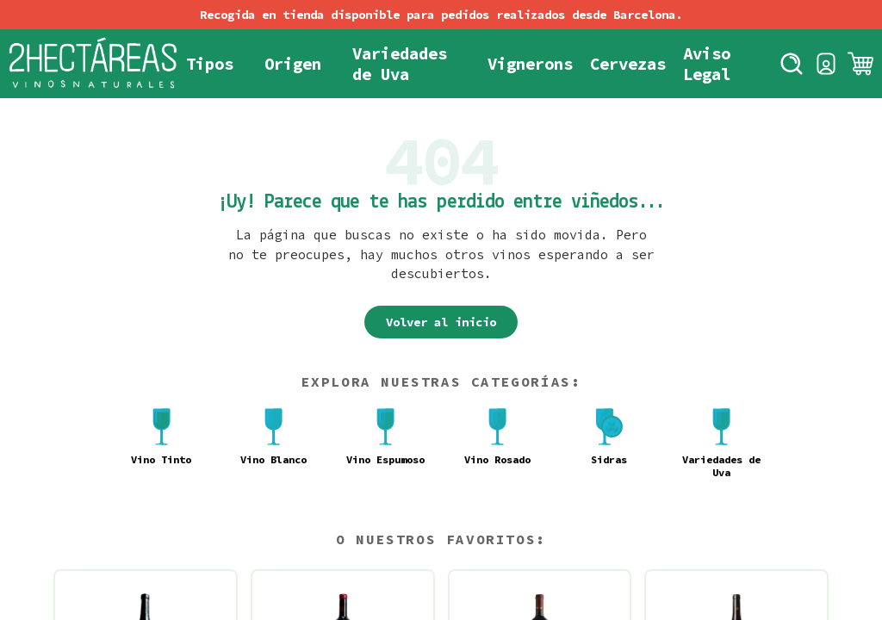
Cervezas (628, 63)
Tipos (209, 63)
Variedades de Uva (399, 63)
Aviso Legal (706, 63)
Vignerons (530, 63)
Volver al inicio (441, 322)
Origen (292, 63)
